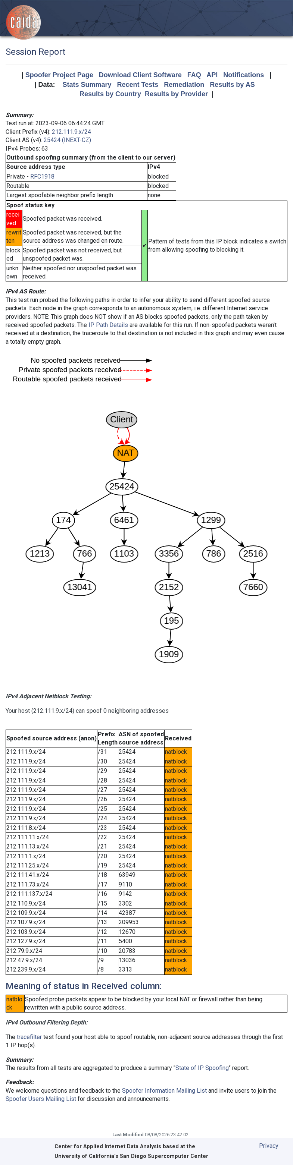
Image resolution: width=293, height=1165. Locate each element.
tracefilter (29, 1036)
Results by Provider (176, 94)
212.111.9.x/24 (71, 131)
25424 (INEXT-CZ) (67, 140)
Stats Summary (86, 84)
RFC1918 (42, 176)
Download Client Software (140, 75)
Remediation (184, 84)
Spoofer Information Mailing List (164, 1090)
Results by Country (110, 94)
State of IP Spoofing (202, 1067)
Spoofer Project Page (59, 75)
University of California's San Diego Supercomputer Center (131, 1156)
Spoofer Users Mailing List (41, 1098)
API (212, 75)
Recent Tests (137, 84)
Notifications (243, 75)
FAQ (194, 75)
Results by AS (232, 84)
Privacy (268, 1145)
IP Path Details (108, 324)
